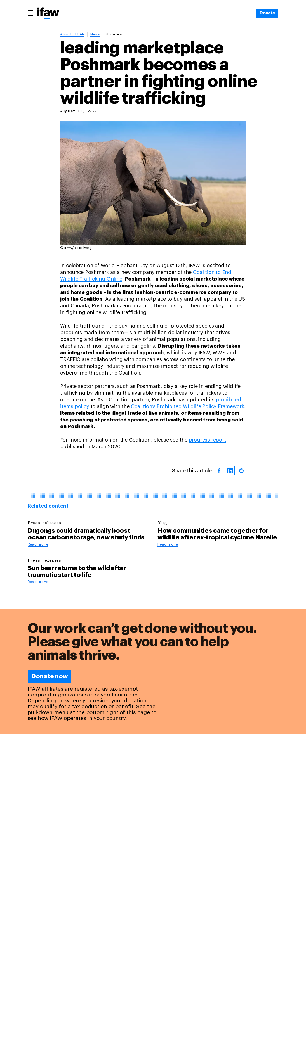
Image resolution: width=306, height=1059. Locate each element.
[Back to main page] (48, 13)
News (95, 34)
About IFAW (72, 34)
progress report (207, 439)
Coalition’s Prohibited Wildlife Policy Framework (187, 406)
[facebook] (219, 470)
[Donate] (267, 13)
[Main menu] (30, 12)
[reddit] (241, 470)
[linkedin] (230, 470)
